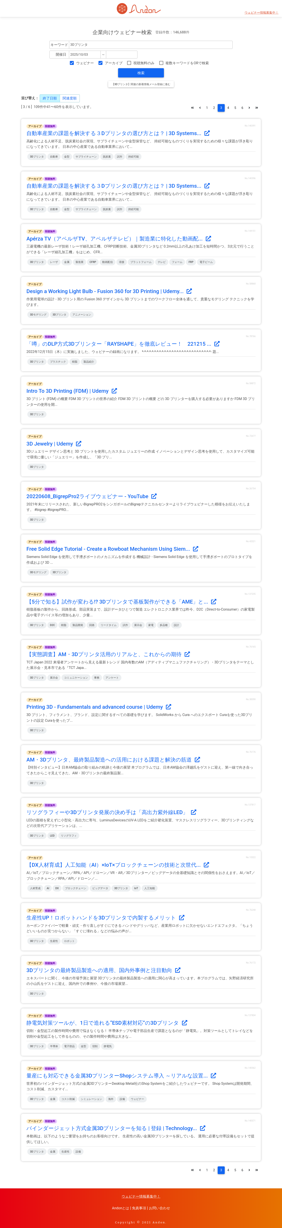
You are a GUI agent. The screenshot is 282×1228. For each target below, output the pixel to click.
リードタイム (109, 625)
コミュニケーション (76, 677)
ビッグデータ (100, 888)
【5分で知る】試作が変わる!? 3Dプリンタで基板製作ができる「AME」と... (121, 602)
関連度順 (70, 98)
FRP (191, 262)
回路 (92, 625)
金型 (66, 156)
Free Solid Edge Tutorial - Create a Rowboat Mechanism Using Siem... (112, 549)
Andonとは (120, 1208)
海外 (110, 1099)
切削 (95, 1046)
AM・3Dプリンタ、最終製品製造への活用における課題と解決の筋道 (113, 760)
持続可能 (133, 156)
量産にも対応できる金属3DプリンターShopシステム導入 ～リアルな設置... (121, 1076)
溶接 (121, 262)
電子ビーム (206, 262)
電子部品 (69, 1046)
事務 (96, 677)
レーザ (54, 262)
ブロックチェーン (75, 888)
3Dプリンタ (37, 156)
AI (48, 888)
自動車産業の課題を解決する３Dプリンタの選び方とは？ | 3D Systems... (118, 133)
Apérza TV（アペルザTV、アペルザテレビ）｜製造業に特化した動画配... (118, 239)
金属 (66, 262)
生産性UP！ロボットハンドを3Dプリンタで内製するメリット (105, 918)
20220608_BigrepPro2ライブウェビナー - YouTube (91, 496)
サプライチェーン (86, 156)
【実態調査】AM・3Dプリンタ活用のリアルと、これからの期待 (108, 654)
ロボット (69, 941)
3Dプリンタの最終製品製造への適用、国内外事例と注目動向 (103, 970)
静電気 (108, 1046)
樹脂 (74, 361)
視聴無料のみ (143, 63)
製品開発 (77, 625)
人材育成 (35, 888)
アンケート (112, 677)
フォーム (177, 262)
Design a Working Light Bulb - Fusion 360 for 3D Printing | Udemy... (109, 291)
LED (52, 835)
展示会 (138, 625)
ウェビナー (85, 63)
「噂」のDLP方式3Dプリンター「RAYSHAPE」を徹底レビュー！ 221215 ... (123, 344)
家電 (151, 625)
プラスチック (58, 361)
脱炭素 (107, 156)
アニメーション (81, 314)
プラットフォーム (141, 262)
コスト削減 (68, 1099)
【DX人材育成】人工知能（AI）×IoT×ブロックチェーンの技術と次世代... (117, 865)
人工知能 (149, 888)
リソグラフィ (69, 835)
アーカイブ (113, 63)
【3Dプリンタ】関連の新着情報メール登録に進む (141, 84)
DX (57, 888)
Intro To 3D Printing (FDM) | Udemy (71, 391)
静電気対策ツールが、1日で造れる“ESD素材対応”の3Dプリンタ (106, 1023)
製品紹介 (88, 361)
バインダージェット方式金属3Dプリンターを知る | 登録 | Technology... (115, 1128)
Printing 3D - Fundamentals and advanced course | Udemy (98, 707)
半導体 (54, 1046)
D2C (52, 625)
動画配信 (107, 262)
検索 (141, 73)
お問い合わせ (159, 1208)
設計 (176, 625)
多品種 (164, 625)
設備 (122, 1099)
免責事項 (139, 1208)
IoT (136, 888)
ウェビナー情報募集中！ (261, 13)
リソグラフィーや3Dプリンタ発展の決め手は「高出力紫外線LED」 (111, 812)
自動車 (54, 156)
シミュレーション (91, 1099)
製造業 (79, 262)
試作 (119, 156)
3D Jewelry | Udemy (53, 444)
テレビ (162, 262)
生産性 (54, 941)
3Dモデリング (38, 314)
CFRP (93, 262)
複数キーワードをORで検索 (187, 63)
